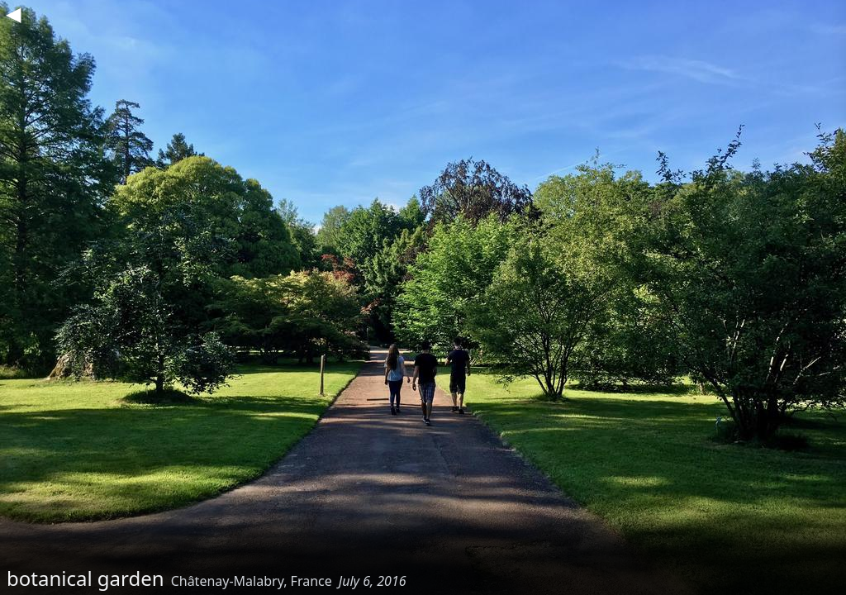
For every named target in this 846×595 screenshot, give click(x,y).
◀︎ (13, 13)
